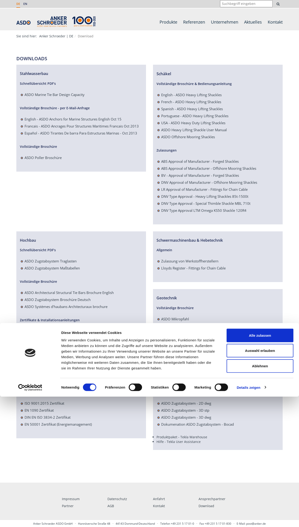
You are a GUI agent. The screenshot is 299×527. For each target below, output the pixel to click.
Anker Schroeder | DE (56, 36)
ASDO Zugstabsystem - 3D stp (185, 410)
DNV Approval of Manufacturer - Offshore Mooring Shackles (209, 182)
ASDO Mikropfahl (175, 319)
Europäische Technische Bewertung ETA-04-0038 (64, 331)
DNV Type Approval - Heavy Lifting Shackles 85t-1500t (204, 196)
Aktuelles (253, 22)
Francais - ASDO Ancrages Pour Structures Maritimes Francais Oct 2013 (82, 126)
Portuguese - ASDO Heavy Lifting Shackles (194, 115)
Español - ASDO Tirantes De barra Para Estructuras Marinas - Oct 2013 (81, 133)
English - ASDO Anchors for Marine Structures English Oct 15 (73, 119)
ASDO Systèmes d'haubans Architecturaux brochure (66, 306)
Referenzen (194, 22)
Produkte (168, 22)
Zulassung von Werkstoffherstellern (189, 261)
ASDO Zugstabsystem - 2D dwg (186, 403)
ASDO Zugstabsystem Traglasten (51, 261)
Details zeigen (248, 518)
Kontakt (275, 22)
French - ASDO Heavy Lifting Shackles (191, 101)
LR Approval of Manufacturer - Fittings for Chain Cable (204, 189)
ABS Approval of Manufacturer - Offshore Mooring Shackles (208, 168)
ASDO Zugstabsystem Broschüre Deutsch (58, 299)
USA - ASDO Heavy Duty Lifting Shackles (193, 122)
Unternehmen (224, 22)
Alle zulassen (260, 466)
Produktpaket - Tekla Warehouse (182, 437)
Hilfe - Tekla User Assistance (179, 441)
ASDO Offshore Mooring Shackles (188, 136)
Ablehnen (260, 496)
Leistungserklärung (40, 345)
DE (18, 4)
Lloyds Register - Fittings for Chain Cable (193, 268)
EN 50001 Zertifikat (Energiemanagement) (58, 424)
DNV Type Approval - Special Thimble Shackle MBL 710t (205, 203)
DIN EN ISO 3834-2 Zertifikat (48, 417)
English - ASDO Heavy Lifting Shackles (191, 94)
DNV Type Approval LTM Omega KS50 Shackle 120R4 (203, 210)
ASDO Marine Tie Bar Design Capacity (55, 94)
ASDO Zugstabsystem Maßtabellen (52, 268)
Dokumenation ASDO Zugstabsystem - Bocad (197, 424)
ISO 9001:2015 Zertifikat (44, 403)
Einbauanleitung (37, 338)
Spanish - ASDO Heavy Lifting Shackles (192, 108)
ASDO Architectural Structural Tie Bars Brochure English (69, 292)
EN (25, 4)
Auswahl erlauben (260, 481)
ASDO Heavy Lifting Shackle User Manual (194, 129)
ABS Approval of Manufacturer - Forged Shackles (200, 161)
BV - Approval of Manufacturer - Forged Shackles (200, 175)
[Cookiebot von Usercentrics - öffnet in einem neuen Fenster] (30, 517)
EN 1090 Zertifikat (39, 410)
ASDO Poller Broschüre (43, 157)
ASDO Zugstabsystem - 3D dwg (186, 417)
